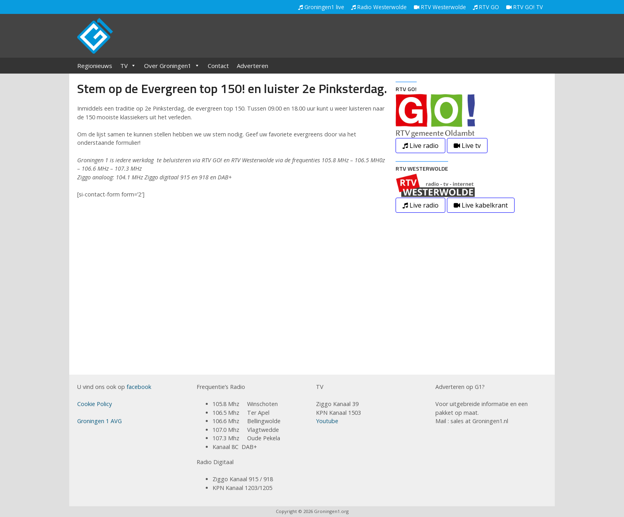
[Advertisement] (402, 36)
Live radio (420, 145)
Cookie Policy (94, 404)
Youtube (327, 421)
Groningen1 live (321, 7)
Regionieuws (94, 66)
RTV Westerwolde (440, 7)
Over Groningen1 (172, 66)
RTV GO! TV (524, 7)
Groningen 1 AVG (99, 421)
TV (128, 66)
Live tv (467, 145)
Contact (218, 66)
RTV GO (486, 7)
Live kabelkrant (481, 205)
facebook (139, 387)
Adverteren (252, 66)
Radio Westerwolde (379, 7)
